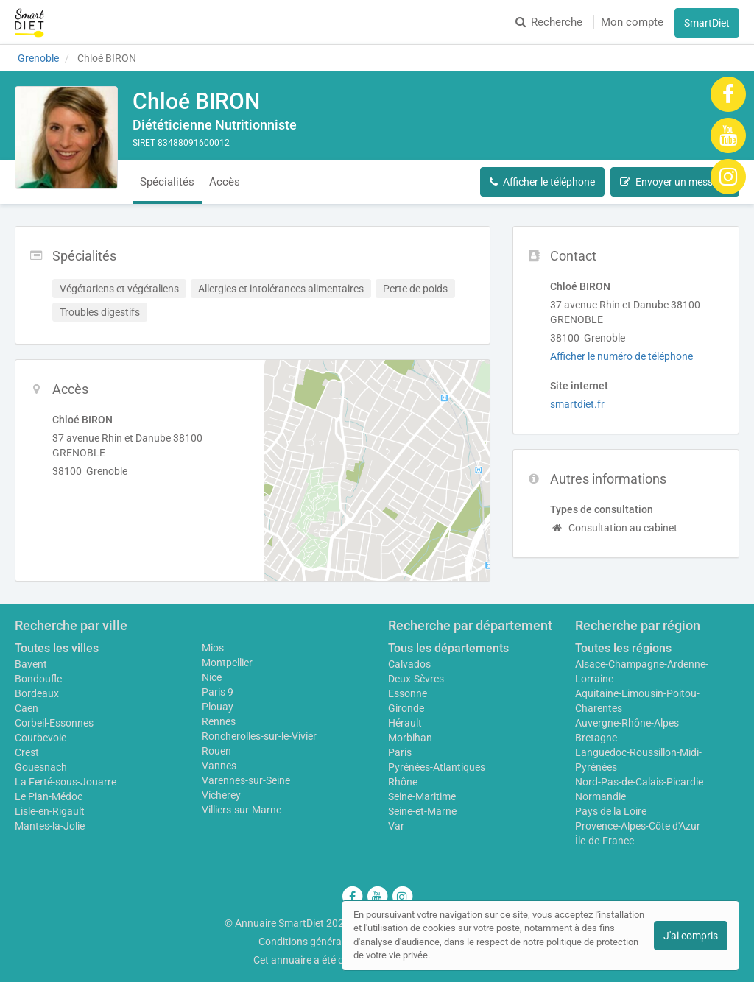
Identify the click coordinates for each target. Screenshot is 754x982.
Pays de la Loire (610, 811)
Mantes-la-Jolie (50, 826)
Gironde (406, 708)
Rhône (402, 782)
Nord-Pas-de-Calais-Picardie (639, 782)
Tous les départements (448, 648)
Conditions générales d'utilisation (333, 941)
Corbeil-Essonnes (54, 723)
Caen (26, 708)
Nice (212, 677)
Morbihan (410, 737)
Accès (224, 181)
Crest (27, 752)
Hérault (405, 723)
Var (396, 826)
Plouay (217, 707)
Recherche (548, 22)
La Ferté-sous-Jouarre (65, 782)
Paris (400, 752)
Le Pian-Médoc (48, 796)
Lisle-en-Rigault (50, 811)
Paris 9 (217, 692)
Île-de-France (604, 841)
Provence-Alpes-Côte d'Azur (637, 826)
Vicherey (221, 795)
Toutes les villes (57, 648)
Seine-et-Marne (422, 811)
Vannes (219, 765)
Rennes (219, 721)
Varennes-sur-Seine (246, 780)
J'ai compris (690, 936)
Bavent (31, 664)
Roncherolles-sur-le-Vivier (259, 736)
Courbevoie (40, 737)
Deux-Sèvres (416, 679)
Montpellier (227, 662)
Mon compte (632, 22)
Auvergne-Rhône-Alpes (627, 723)
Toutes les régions (623, 648)
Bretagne (596, 737)
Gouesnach (41, 767)
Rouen (216, 751)
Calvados (409, 664)
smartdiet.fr (577, 404)
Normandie (600, 796)
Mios (213, 648)
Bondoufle (38, 679)
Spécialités (167, 181)
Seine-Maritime (422, 796)
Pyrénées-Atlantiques (436, 767)
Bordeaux (37, 693)
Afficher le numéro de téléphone (621, 356)
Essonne (407, 693)
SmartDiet (707, 23)
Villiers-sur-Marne (241, 810)
